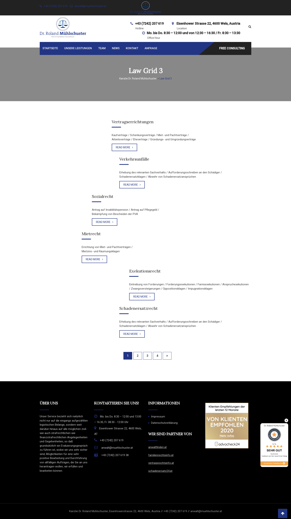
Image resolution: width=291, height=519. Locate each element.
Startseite (50, 48)
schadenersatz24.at (160, 471)
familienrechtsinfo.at (161, 455)
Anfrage (151, 48)
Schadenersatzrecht (138, 308)
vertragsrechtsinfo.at (161, 463)
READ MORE (124, 147)
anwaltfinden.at (157, 447)
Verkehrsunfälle (134, 159)
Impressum (158, 416)
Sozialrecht (102, 196)
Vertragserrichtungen (132, 121)
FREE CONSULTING (232, 48)
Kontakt (132, 48)
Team (102, 48)
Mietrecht (91, 233)
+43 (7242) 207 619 (55, 6)
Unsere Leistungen (78, 48)
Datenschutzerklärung (164, 423)
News (116, 48)
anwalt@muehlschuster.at (90, 6)
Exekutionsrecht (145, 271)
